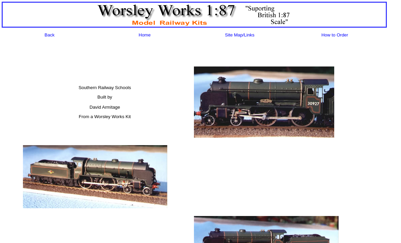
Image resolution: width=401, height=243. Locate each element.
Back (50, 34)
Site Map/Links (239, 34)
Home (145, 34)
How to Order (334, 34)
